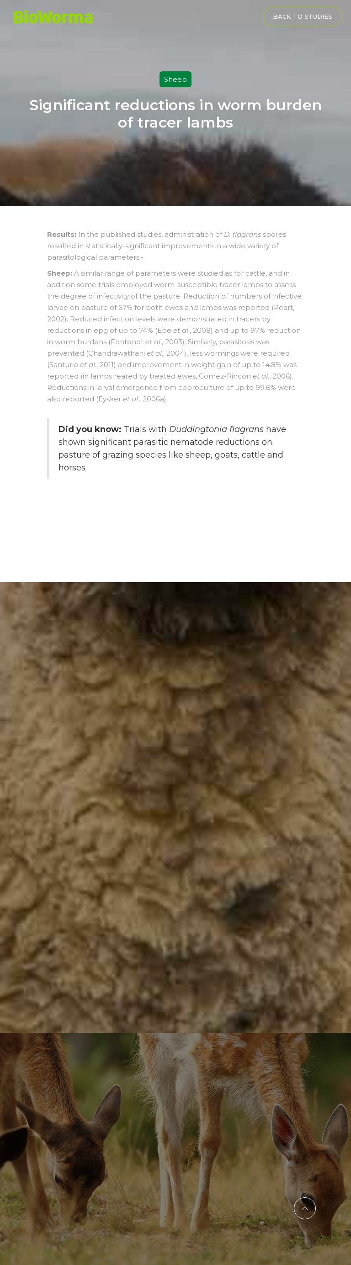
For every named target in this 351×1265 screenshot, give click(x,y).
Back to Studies (302, 16)
